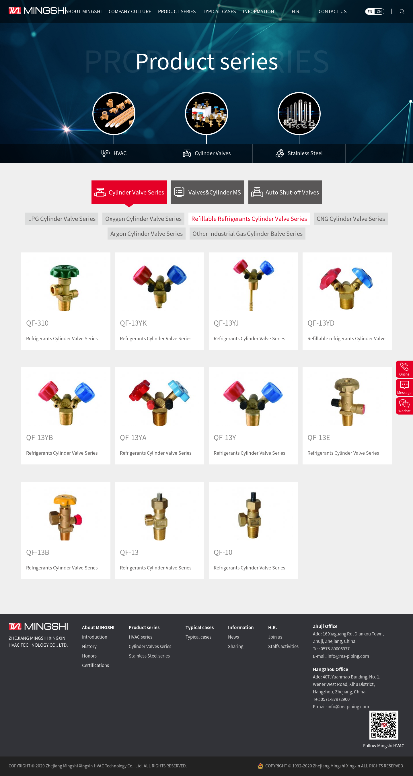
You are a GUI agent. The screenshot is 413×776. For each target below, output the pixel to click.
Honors (89, 656)
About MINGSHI (98, 627)
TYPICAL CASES (219, 11)
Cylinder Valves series (150, 646)
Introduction (94, 637)
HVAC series (140, 637)
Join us (275, 637)
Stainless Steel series (149, 656)
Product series (144, 627)
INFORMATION (258, 11)
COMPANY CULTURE (130, 11)
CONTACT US (333, 11)
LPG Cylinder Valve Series (62, 218)
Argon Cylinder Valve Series (146, 233)
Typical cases (200, 627)
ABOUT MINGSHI (83, 11)
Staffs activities (283, 646)
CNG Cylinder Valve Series (351, 218)
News (233, 637)
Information (241, 627)
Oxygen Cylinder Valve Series (143, 218)
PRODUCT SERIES (177, 11)
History (89, 646)
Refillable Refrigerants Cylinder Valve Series (249, 218)
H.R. (296, 11)
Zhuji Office (325, 626)
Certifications (95, 665)
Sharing (235, 646)
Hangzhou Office (330, 669)
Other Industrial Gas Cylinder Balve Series (247, 233)
